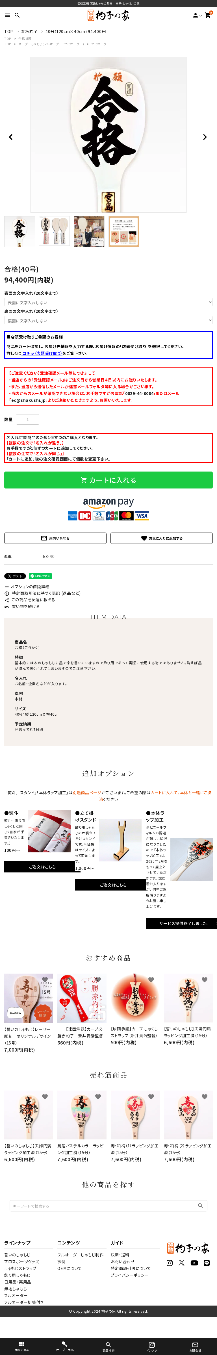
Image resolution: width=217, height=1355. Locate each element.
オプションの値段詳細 (26, 586)
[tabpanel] (108, 135)
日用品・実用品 (17, 1282)
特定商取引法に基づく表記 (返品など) (42, 593)
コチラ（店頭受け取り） (41, 353)
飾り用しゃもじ (17, 1275)
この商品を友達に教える (29, 599)
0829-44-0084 (139, 393)
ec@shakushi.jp (28, 400)
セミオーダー (100, 44)
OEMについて (69, 1268)
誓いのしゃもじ (17, 1255)
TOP (7, 38)
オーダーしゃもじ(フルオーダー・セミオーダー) (51, 44)
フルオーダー (16, 1295)
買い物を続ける (22, 606)
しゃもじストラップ (20, 1268)
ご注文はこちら (42, 867)
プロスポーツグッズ (21, 1261)
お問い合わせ (55, 538)
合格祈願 (25, 38)
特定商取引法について (131, 1268)
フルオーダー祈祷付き (24, 1302)
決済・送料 (120, 1255)
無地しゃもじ (15, 1288)
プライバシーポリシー (130, 1275)
